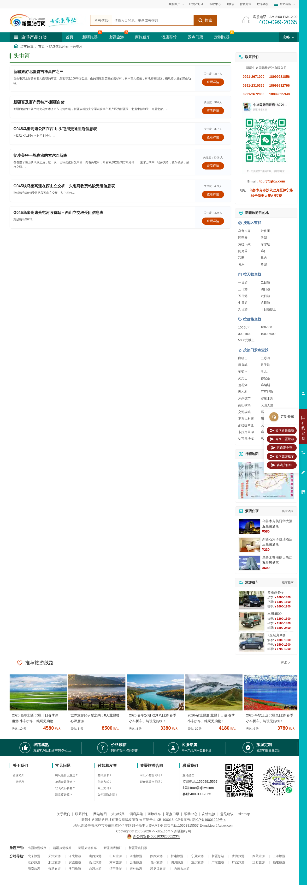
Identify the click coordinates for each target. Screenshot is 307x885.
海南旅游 (34, 868)
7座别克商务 (276, 635)
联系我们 (82, 814)
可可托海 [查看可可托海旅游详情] (267, 392)
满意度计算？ (63, 794)
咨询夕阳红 (281, 465)
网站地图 (100, 814)
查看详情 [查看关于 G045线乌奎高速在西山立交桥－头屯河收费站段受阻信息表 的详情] (213, 194)
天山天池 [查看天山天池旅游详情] (267, 405)
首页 (69, 37)
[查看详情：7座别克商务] (251, 642)
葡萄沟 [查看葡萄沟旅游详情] (243, 371)
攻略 (288, 37)
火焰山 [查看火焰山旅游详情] (243, 378)
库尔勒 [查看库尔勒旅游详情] (265, 244)
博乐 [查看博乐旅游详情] (241, 264)
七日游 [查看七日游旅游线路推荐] (243, 302)
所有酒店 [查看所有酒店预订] (288, 511)
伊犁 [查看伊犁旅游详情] (264, 237)
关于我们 (63, 814)
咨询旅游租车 (282, 456)
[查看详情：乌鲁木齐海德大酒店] (249, 563)
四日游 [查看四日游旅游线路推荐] (265, 289)
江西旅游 (258, 862)
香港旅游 (54, 868)
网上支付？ (105, 788)
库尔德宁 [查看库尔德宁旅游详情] (244, 398)
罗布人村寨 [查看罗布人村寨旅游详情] (246, 418)
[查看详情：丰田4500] (251, 621)
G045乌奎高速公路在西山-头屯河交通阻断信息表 (55, 129)
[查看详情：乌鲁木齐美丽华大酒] (249, 526)
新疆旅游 (90, 37)
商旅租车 (142, 37)
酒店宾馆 (169, 37)
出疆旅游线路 (37, 848)
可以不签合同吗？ (151, 775)
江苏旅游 (34, 862)
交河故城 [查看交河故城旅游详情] (244, 412)
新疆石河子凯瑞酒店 (277, 539)
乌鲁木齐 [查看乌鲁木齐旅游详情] (244, 231)
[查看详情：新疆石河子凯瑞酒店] (249, 544)
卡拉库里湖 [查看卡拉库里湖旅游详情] (246, 432)
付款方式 (245, 4)
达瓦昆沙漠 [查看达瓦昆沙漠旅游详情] (246, 439)
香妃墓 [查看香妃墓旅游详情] (265, 378)
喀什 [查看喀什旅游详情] (264, 251)
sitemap (244, 814)
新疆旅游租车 (87, 848)
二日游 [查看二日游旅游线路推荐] (265, 282)
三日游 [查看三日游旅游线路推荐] (243, 289)
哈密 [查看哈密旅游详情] (264, 264)
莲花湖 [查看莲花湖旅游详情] (243, 385)
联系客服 (263, 4)
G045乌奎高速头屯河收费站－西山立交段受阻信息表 (58, 213)
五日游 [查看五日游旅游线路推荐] (243, 296)
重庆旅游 (197, 862)
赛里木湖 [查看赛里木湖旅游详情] (267, 398)
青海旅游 (238, 856)
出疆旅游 (116, 37)
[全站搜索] (153, 20)
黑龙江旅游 (158, 868)
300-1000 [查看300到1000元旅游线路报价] (244, 334)
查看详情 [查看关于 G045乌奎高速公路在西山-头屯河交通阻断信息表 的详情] (213, 137)
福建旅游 (279, 862)
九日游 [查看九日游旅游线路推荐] (243, 309)
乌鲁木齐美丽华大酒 (277, 521)
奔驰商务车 (275, 592)
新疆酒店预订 (112, 848)
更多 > (285, 663)
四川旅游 (177, 862)
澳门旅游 (75, 868)
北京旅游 (34, 856)
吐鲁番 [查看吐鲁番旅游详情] (265, 231)
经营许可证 (196, 4)
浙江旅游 (54, 862)
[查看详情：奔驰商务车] (251, 600)
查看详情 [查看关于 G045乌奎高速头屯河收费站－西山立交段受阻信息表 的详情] (213, 221)
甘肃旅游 (177, 856)
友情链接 (208, 814)
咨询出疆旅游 (282, 439)
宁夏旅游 (197, 856)
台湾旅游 (95, 868)
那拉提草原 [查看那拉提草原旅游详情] (246, 425)
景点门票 (195, 37)
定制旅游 (222, 37)
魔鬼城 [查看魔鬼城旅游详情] (243, 365)
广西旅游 (238, 862)
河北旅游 (75, 856)
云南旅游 (136, 862)
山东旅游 (115, 856)
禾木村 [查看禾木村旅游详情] (243, 392)
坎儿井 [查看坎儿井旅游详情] (265, 371)
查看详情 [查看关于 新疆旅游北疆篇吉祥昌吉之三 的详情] (213, 82)
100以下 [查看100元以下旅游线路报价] (244, 327)
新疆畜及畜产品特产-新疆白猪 (39, 102)
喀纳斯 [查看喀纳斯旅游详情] (265, 385)
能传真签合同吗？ (151, 781)
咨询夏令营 (281, 447)
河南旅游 (136, 856)
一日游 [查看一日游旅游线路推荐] (243, 282)
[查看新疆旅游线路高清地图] (266, 480)
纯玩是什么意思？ (66, 775)
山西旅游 (95, 856)
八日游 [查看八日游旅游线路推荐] (265, 302)
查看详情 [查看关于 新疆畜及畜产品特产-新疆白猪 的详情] (213, 110)
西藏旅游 (258, 856)
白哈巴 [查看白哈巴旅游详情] (243, 358)
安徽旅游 (75, 862)
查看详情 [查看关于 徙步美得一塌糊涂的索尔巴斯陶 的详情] (213, 166)
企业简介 (18, 775)
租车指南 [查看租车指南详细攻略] (288, 582)
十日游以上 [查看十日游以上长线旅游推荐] (268, 309)
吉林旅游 (136, 868)
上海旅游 (279, 856)
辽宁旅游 (115, 868)
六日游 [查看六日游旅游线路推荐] (265, 296)
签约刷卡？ (105, 775)
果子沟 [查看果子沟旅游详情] (265, 365)
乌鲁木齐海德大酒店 (277, 557)
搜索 (205, 20)
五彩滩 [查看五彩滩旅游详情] (265, 358)
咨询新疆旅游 (282, 430)
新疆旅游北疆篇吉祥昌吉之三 (38, 72)
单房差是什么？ (65, 781)
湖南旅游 (115, 862)
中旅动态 (18, 781)
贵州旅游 (156, 862)
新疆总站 (218, 856)
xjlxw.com (163, 831)
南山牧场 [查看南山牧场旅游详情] (244, 405)
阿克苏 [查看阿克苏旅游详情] (243, 251)
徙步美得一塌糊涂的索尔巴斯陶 (40, 155)
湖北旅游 (95, 862)
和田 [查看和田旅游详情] (241, 258)
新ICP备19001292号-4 (209, 820)
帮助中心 (215, 4)
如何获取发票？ (108, 794)
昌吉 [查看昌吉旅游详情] (264, 258)
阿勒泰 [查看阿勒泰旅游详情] (243, 237)
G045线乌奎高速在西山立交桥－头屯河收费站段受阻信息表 (64, 186)
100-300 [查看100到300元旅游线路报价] (266, 327)
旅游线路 (118, 814)
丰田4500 (274, 614)
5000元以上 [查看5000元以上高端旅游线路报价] (246, 340)
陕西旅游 (156, 856)
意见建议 (188, 775)
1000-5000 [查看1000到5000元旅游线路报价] (268, 334)
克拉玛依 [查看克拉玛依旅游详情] (244, 244)
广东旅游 (218, 862)
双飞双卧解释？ (65, 788)
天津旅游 (54, 856)
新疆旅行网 (182, 831)
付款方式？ (105, 781)
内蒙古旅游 (181, 868)
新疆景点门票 (138, 848)
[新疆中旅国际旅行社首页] (48, 20)
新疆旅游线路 (62, 848)
